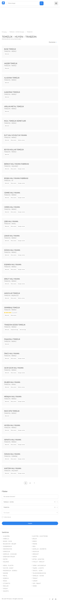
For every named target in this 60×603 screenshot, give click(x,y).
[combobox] (30, 502)
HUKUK (34, 556)
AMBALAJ (6, 538)
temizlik (7, 54)
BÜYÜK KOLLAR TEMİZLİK (14, 150)
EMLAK (34, 538)
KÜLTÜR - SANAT (8, 568)
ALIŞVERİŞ (6, 536)
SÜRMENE (14, 456)
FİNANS (34, 544)
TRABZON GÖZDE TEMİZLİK (14, 325)
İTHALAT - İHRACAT (38, 562)
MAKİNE (5, 573)
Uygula (30, 523)
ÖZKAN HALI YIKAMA (12, 454)
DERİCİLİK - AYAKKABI (9, 554)
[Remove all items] (54, 502)
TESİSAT (35, 578)
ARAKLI (14, 223)
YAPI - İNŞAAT (36, 583)
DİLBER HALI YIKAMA (12, 382)
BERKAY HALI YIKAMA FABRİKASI (16, 164)
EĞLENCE (6, 562)
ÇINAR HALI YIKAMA (12, 236)
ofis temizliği (23, 329)
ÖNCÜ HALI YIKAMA (11, 353)
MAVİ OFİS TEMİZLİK (11, 411)
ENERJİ (34, 541)
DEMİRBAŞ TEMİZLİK (12, 308)
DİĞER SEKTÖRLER (9, 556)
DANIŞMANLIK (7, 546)
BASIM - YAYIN (7, 541)
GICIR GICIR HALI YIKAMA (14, 368)
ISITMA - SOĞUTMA (38, 559)
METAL (5, 575)
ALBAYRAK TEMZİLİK (12, 92)
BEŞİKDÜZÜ (15, 295)
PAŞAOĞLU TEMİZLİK (12, 339)
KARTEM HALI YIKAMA (12, 468)
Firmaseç (4, 32)
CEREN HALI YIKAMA (12, 207)
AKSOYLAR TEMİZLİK (12, 293)
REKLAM (5, 586)
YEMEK (34, 586)
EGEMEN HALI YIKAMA (12, 265)
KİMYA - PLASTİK (8, 565)
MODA (5, 581)
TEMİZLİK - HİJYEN (38, 575)
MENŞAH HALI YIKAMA (12, 397)
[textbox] (30, 513)
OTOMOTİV (6, 583)
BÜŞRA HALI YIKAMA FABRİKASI (16, 178)
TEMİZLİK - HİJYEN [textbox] (9, 502)
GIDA (33, 546)
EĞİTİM (5, 559)
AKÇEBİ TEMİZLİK (10, 63)
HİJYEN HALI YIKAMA (12, 425)
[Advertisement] (30, 18)
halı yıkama (13, 140)
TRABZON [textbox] (6, 507)
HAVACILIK (35, 551)
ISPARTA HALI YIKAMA (12, 440)
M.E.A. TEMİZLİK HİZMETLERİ (15, 121)
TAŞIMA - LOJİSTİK (38, 568)
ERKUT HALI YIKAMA (12, 279)
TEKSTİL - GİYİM (37, 570)
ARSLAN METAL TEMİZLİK (14, 106)
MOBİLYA (6, 578)
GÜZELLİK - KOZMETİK (39, 549)
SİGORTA (6, 591)
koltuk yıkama (22, 140)
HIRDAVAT (35, 554)
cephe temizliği (14, 329)
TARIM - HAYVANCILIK (39, 565)
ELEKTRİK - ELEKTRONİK (40, 536)
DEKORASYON (7, 549)
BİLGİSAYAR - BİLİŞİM (9, 544)
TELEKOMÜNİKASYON (39, 573)
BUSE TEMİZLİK (10, 49)
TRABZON (7, 51)
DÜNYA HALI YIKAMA (12, 250)
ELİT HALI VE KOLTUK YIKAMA (15, 135)
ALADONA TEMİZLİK (11, 78)
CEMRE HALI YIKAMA (12, 193)
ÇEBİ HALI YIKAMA (11, 221)
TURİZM (34, 581)
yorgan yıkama (22, 168)
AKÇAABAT (15, 166)
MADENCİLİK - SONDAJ (10, 570)
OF (12, 180)
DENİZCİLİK (6, 551)
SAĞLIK (5, 588)
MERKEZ (14, 51)
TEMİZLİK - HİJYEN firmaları (16, 32)
